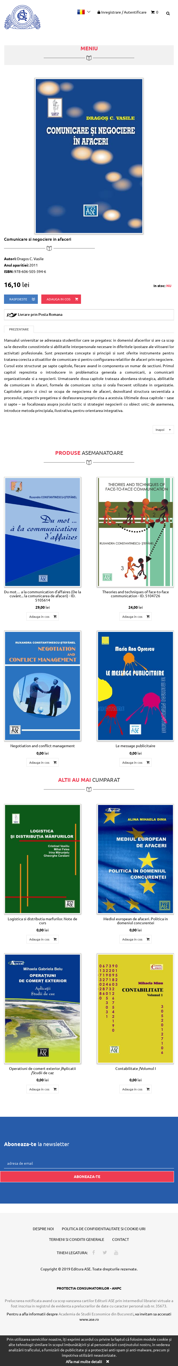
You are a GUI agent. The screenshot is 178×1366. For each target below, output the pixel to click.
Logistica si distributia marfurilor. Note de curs (42, 920)
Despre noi (43, 1228)
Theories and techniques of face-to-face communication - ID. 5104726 (135, 593)
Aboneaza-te (87, 1176)
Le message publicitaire (135, 745)
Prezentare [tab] (19, 329)
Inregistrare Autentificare (121, 12)
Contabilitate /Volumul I (135, 1068)
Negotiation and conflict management (42, 745)
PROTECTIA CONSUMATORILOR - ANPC (89, 1288)
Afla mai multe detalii (84, 1361)
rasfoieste (22, 299)
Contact (120, 1239)
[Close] (107, 1361)
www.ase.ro (89, 1319)
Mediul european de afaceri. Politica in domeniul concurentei (135, 920)
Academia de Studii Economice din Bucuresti (96, 1313)
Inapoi (164, 429)
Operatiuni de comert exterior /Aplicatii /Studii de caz (42, 1070)
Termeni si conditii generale (76, 1239)
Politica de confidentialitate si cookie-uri (103, 1228)
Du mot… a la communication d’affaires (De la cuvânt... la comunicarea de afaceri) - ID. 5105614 (42, 595)
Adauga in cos (63, 299)
